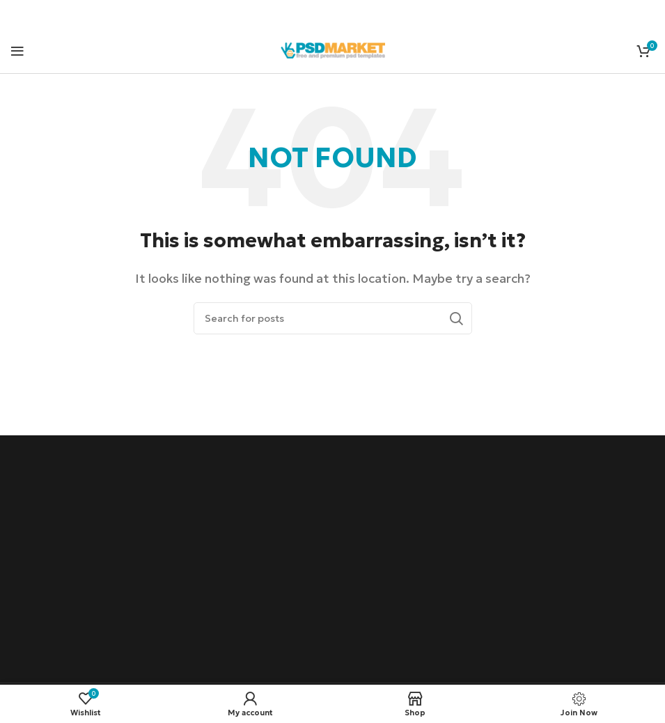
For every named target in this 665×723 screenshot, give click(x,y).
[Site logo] (333, 49)
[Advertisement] (332, 560)
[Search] (333, 318)
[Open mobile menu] (17, 51)
